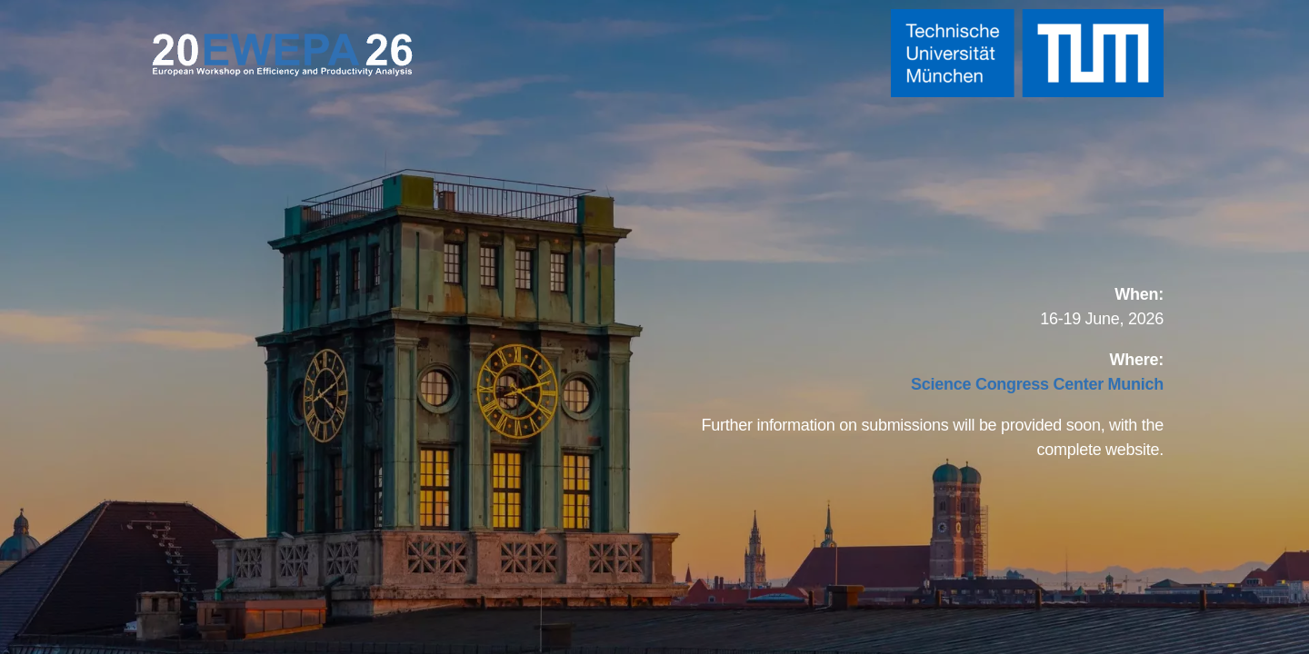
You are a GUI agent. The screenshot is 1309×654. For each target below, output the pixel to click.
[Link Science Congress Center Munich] (1037, 384)
